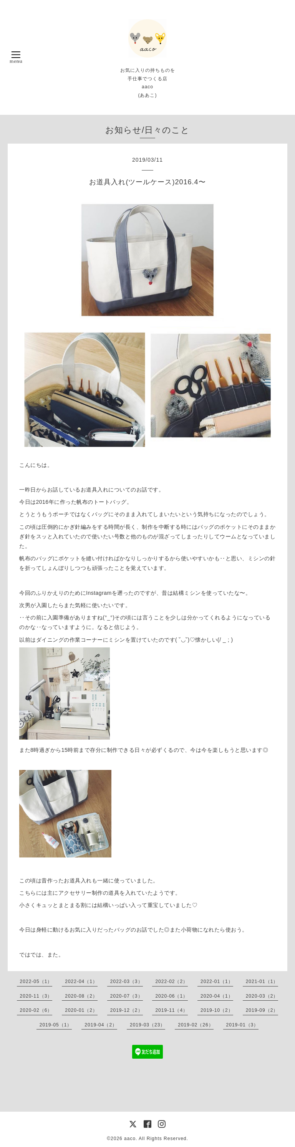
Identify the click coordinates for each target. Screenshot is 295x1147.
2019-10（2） (217, 1010)
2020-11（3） (36, 996)
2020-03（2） (262, 996)
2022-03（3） (126, 981)
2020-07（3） (126, 996)
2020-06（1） (171, 996)
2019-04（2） (101, 1025)
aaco (130, 1138)
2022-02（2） (171, 981)
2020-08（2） (81, 996)
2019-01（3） (242, 1025)
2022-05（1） (36, 981)
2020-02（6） (36, 1010)
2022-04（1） (81, 981)
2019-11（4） (171, 1010)
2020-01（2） (81, 1010)
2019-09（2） (262, 1010)
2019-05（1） (56, 1025)
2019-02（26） (195, 1025)
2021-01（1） (262, 981)
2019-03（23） (147, 1025)
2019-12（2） (126, 1010)
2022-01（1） (217, 981)
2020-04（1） (217, 996)
